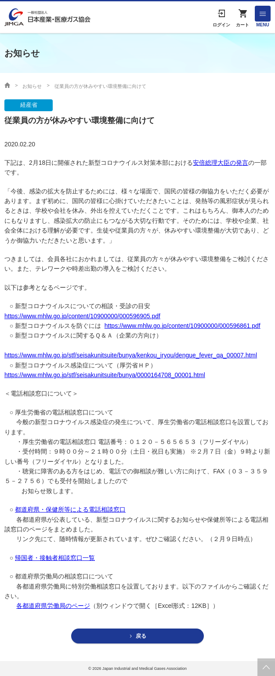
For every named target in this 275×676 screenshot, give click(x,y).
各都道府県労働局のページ (53, 605)
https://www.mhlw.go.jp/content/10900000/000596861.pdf (183, 325)
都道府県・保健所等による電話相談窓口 (70, 509)
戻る (141, 636)
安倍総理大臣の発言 (220, 162)
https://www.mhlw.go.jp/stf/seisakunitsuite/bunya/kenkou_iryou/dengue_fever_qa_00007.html (130, 355)
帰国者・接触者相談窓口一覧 (55, 557)
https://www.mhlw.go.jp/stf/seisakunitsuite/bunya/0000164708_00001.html (104, 374)
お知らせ (32, 86)
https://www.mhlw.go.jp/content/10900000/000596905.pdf (82, 316)
